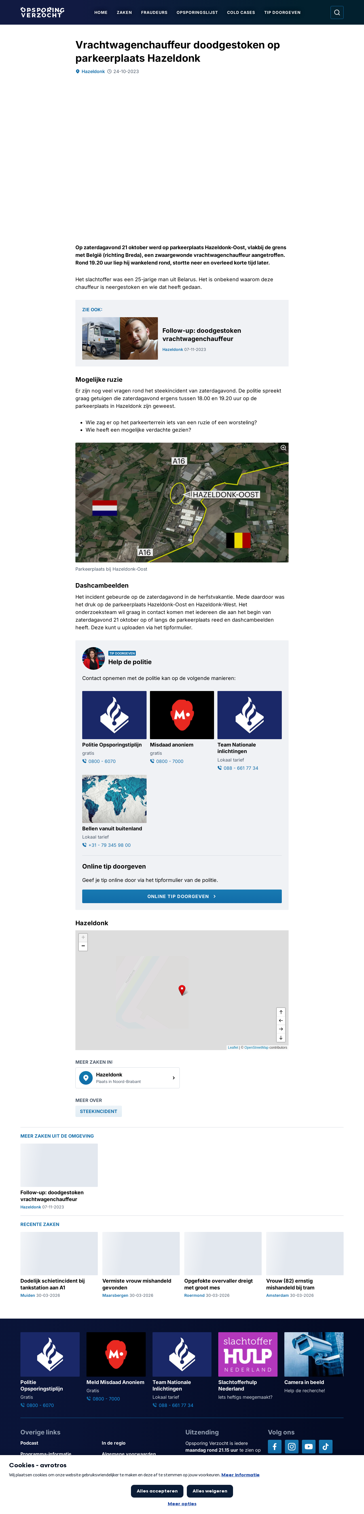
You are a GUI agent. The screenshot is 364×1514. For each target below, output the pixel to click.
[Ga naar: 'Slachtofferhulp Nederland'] (248, 1366)
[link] (127, 1077)
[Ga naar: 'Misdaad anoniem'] (182, 728)
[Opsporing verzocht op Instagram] (292, 1446)
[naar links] (281, 1020)
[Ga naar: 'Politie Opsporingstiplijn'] (114, 728)
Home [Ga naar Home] (102, 12)
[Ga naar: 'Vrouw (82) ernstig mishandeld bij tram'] (305, 1265)
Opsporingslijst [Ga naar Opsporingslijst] (198, 12)
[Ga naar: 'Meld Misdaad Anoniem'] (116, 1367)
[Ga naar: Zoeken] (337, 12)
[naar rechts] (281, 1029)
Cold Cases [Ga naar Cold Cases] (242, 12)
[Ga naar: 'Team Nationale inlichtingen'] (249, 731)
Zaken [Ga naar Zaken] (125, 12)
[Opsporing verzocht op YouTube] (309, 1446)
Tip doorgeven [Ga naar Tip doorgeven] (283, 12)
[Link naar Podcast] (58, 1443)
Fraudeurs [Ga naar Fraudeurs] (155, 12)
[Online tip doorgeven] (182, 896)
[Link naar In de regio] (140, 1443)
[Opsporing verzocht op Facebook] (275, 1446)
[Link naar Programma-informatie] (58, 1454)
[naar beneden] (281, 1037)
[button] (182, 990)
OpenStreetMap (256, 1048)
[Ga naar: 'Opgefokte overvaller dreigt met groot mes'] (223, 1265)
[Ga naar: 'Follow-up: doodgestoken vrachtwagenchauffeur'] (182, 338)
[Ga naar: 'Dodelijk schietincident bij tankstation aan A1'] (59, 1265)
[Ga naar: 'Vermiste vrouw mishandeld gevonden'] (141, 1265)
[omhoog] (281, 1012)
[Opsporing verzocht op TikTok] (326, 1446)
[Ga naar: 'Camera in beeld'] (314, 1363)
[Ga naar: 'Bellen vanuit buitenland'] (114, 811)
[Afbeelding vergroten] (283, 448)
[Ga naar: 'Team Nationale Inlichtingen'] (182, 1370)
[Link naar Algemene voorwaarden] (140, 1454)
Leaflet (233, 1048)
